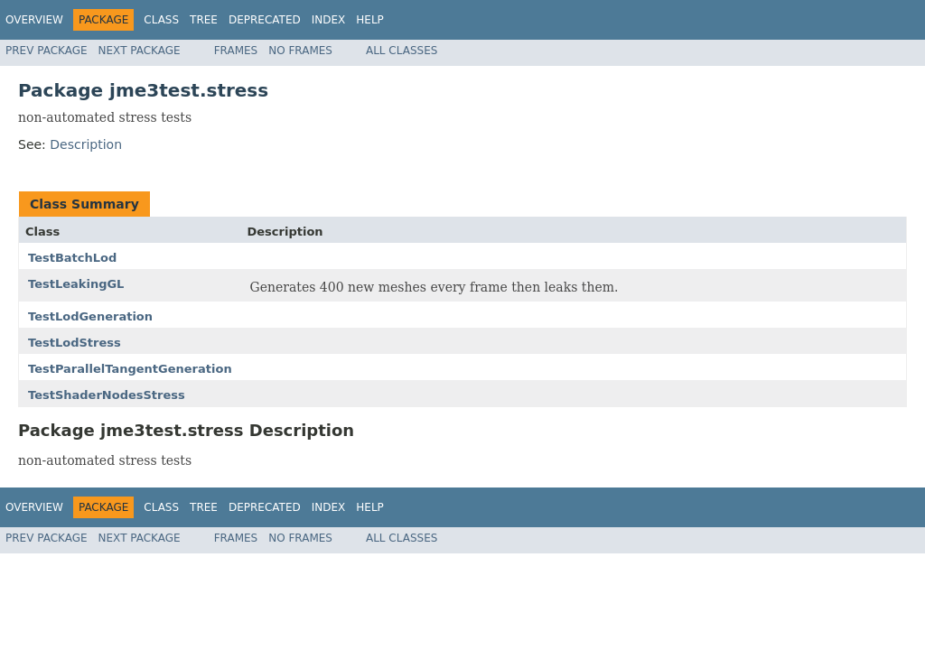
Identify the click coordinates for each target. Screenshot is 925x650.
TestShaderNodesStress (106, 395)
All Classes (401, 50)
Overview (34, 20)
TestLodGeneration (90, 316)
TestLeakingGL (76, 284)
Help (370, 20)
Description (86, 144)
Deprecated (265, 20)
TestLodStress (74, 342)
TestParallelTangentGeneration (130, 369)
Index (329, 20)
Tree (204, 20)
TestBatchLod (72, 258)
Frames (236, 50)
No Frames (300, 50)
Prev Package (46, 50)
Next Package (139, 50)
